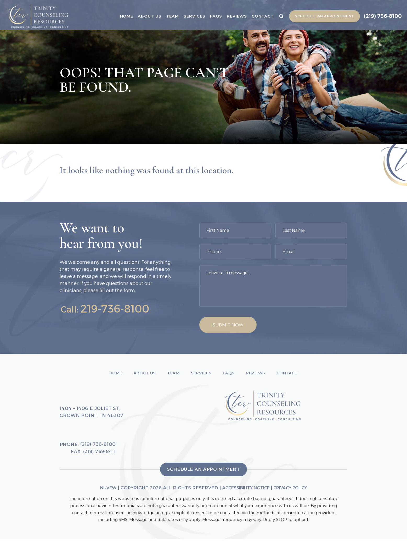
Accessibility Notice (245, 501)
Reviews (232, 16)
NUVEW (102, 501)
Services (189, 16)
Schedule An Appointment (320, 16)
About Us (144, 16)
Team (167, 16)
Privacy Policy (295, 501)
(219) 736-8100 (381, 16)
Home (121, 16)
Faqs (211, 16)
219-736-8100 (118, 308)
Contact (258, 16)
